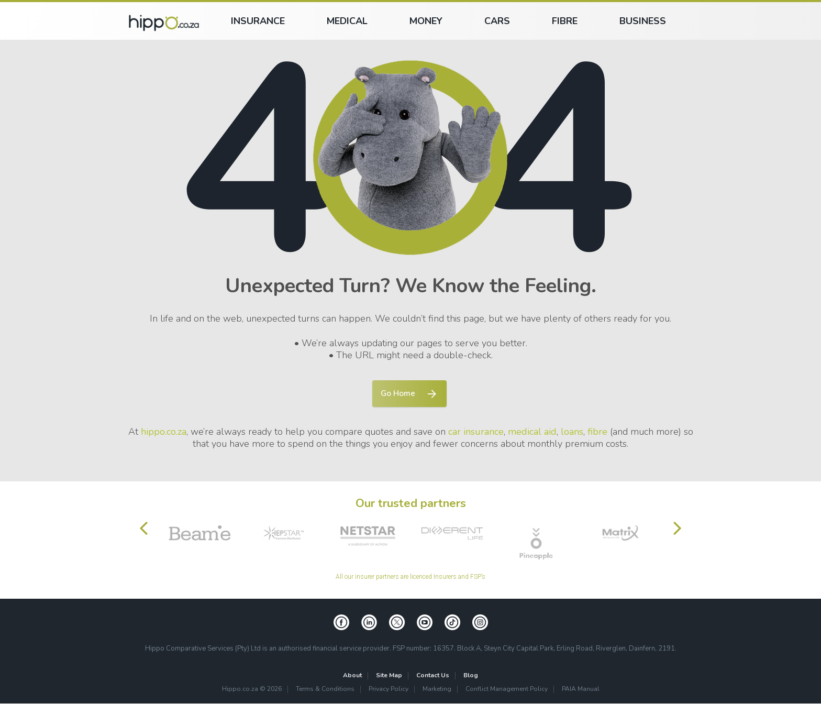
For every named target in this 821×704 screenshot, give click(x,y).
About (352, 676)
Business (642, 21)
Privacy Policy (388, 690)
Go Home (396, 394)
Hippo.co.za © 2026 (252, 690)
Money (425, 21)
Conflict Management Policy (506, 690)
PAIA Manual (581, 690)
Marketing (437, 690)
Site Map (389, 676)
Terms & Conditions (325, 690)
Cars (497, 21)
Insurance (258, 21)
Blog (470, 676)
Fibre (565, 21)
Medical (347, 21)
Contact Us (432, 676)
